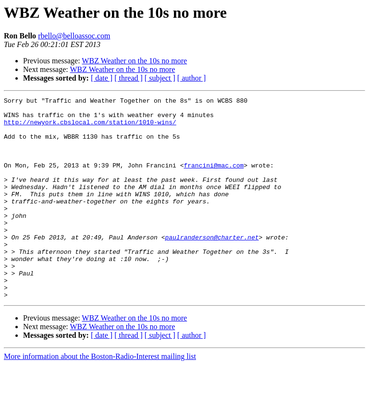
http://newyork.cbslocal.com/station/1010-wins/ (90, 127)
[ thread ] (128, 78)
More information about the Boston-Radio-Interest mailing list (100, 397)
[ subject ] (160, 78)
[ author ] (191, 78)
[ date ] (101, 78)
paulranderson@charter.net (211, 266)
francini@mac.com (214, 179)
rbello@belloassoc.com (74, 36)
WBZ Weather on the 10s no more (134, 61)
